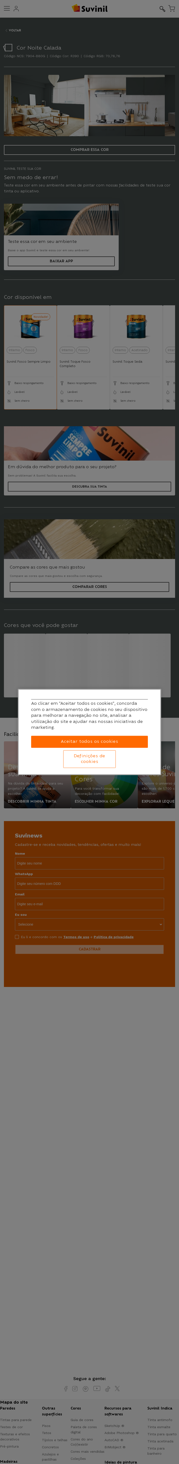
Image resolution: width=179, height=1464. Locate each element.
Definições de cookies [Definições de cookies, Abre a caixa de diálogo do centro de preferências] (89, 759)
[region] (89, 732)
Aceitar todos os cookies (89, 742)
